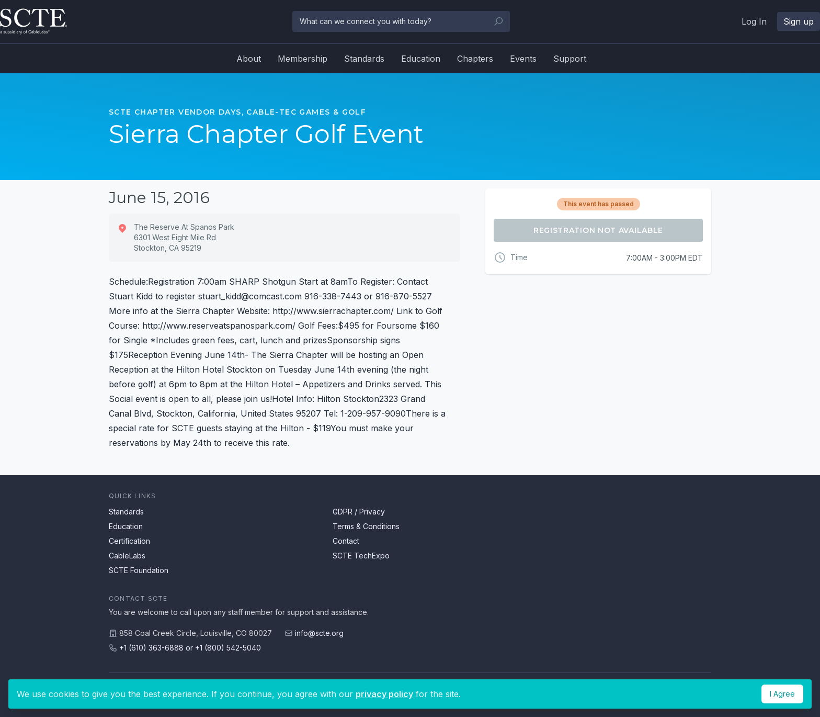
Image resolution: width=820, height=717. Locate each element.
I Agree (782, 693)
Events (523, 58)
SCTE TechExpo (361, 555)
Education (420, 58)
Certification (129, 540)
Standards (364, 58)
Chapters (475, 58)
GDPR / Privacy (359, 511)
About (248, 58)
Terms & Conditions (366, 526)
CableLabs (127, 555)
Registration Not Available (598, 230)
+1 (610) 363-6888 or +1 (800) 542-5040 (190, 647)
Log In (754, 21)
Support (569, 58)
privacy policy (384, 694)
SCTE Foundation (138, 570)
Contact (346, 540)
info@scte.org (319, 633)
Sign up (798, 21)
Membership (302, 58)
